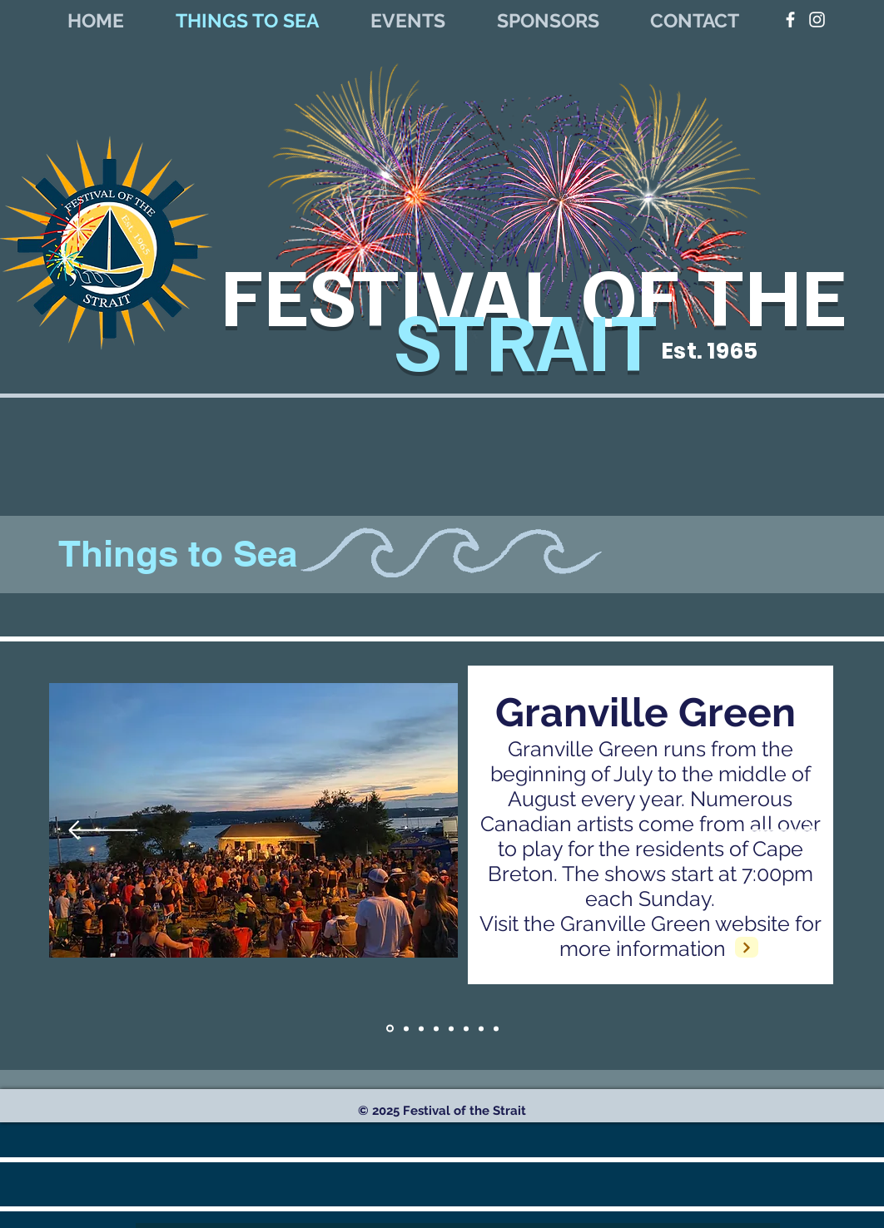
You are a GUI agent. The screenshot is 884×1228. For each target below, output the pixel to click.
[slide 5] (481, 1028)
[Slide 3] (436, 1028)
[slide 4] (466, 1028)
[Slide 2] (496, 1028)
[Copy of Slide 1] (406, 1028)
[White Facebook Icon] (790, 19)
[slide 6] (451, 1028)
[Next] (781, 831)
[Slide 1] (390, 1028)
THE (772, 292)
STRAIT (534, 337)
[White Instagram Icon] (817, 19)
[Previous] (102, 831)
